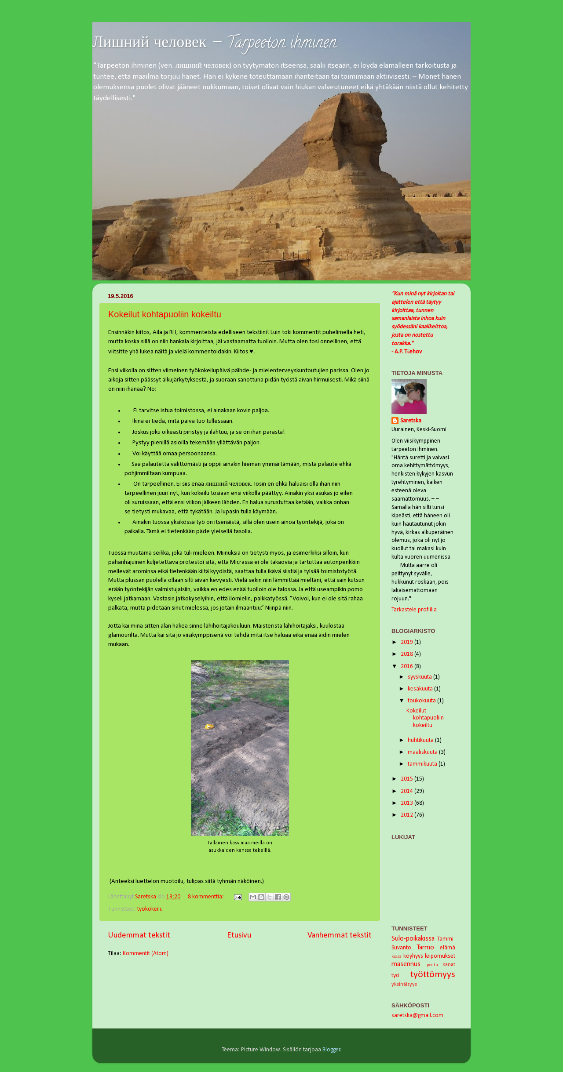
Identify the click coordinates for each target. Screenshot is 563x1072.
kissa (396, 956)
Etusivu (239, 935)
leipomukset (440, 956)
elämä (447, 948)
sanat (449, 964)
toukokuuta (422, 701)
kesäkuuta (421, 689)
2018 (407, 654)
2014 (407, 791)
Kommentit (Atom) (145, 953)
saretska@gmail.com (417, 1015)
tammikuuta (423, 764)
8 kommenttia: (206, 897)
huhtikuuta (421, 740)
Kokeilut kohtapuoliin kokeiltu (164, 314)
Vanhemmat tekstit (339, 935)
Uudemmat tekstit (139, 935)
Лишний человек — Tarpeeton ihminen (214, 44)
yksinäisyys (404, 984)
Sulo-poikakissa (413, 938)
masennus (405, 964)
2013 (407, 803)
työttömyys (432, 974)
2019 (407, 642)
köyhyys (413, 956)
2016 (407, 666)
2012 (407, 815)
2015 (407, 779)
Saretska (410, 421)
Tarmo (425, 947)
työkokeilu (150, 909)
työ (395, 975)
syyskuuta (420, 677)
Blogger (331, 1050)
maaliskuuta (423, 752)
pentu (432, 965)
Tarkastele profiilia (414, 610)
